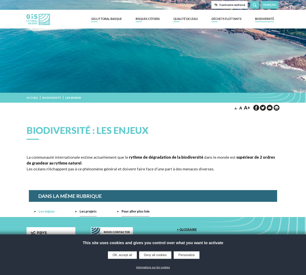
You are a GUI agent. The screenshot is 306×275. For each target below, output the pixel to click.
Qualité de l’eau (185, 18)
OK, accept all (122, 255)
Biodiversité (264, 18)
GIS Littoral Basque (106, 18)
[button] (229, 5)
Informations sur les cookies (153, 267)
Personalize (186, 255)
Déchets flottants (226, 18)
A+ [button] (247, 107)
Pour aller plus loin (135, 211)
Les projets (88, 211)
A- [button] (236, 108)
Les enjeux (47, 211)
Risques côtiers (148, 18)
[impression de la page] (276, 108)
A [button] (240, 108)
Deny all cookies (155, 255)
